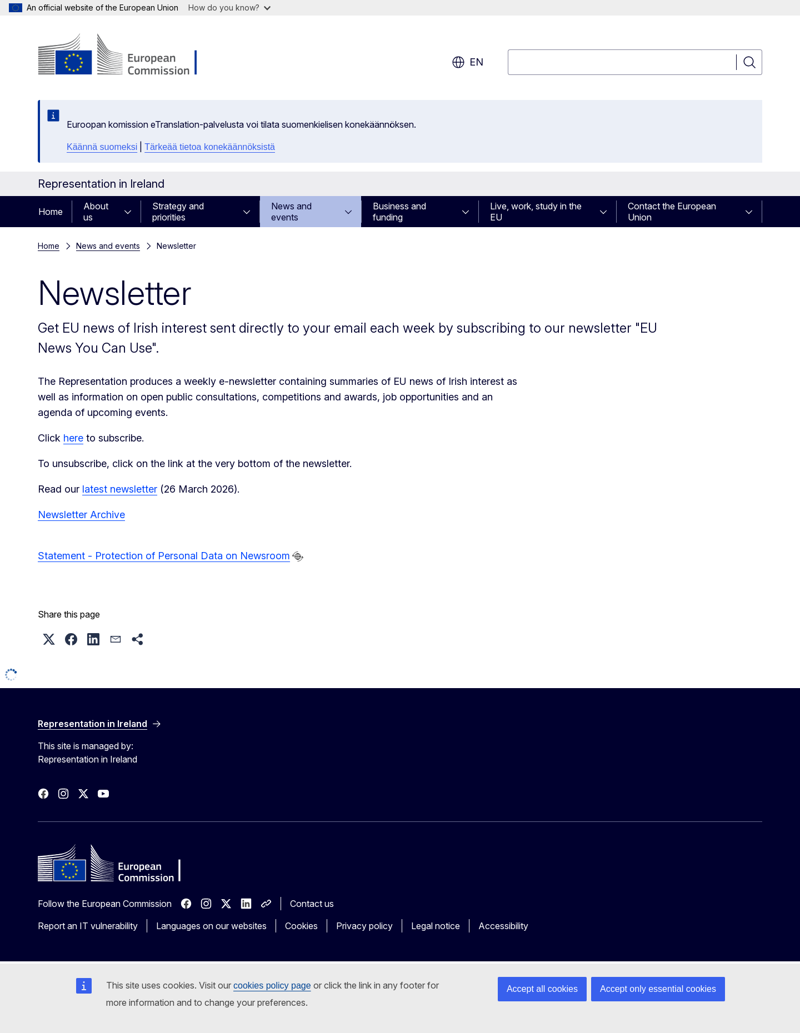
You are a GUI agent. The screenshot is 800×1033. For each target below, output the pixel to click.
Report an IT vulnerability (88, 925)
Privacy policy (364, 925)
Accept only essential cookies (658, 989)
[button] (49, 639)
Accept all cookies (542, 989)
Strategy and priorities (178, 211)
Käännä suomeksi (102, 147)
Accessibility (503, 925)
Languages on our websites (211, 925)
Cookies (301, 925)
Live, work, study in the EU (536, 211)
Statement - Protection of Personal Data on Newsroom (164, 555)
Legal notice (435, 925)
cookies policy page (272, 985)
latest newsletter (119, 489)
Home (50, 211)
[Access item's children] (131, 211)
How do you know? (229, 7)
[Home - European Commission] (127, 55)
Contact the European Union (672, 211)
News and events (291, 211)
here (73, 438)
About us (95, 211)
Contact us (312, 903)
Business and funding (399, 211)
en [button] (467, 62)
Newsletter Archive (81, 514)
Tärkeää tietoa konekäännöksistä (209, 147)
